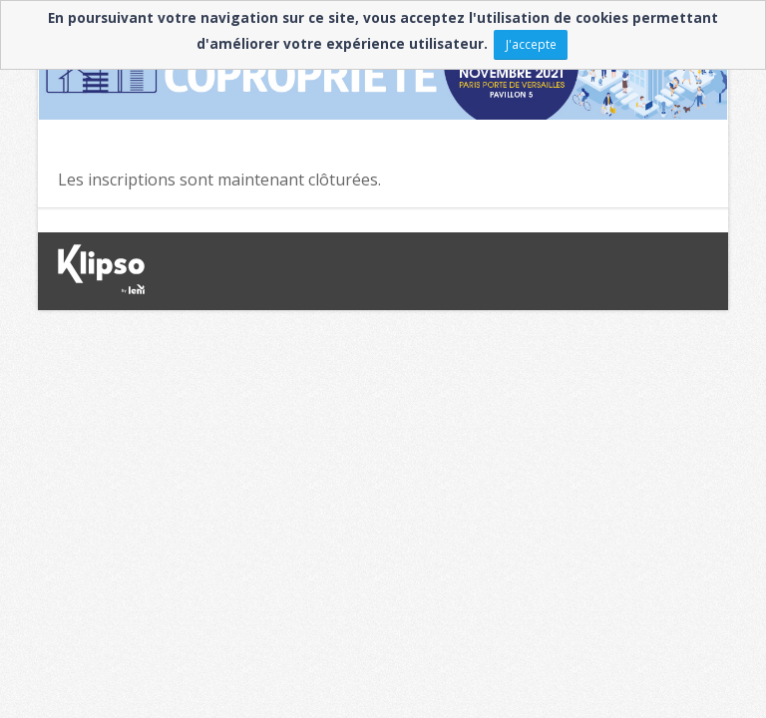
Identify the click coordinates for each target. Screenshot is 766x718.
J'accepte (531, 44)
